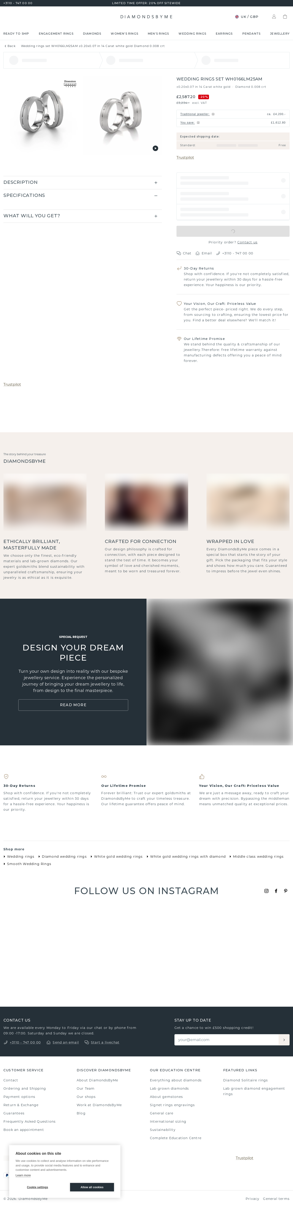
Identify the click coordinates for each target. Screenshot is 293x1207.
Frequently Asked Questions (29, 1121)
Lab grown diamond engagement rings (254, 1091)
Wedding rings (192, 33)
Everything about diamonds (176, 1080)
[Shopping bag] (285, 16)
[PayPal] (7, 1175)
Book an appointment (23, 1130)
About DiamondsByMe (97, 1080)
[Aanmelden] (284, 1039)
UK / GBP (246, 17)
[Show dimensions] (70, 84)
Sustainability (163, 1130)
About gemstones (166, 1097)
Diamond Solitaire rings (245, 1080)
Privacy (252, 1199)
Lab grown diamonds (169, 1088)
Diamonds (92, 33)
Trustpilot (185, 157)
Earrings (224, 33)
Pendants (251, 33)
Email (203, 253)
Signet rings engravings (172, 1105)
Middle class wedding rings (256, 856)
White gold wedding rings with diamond (185, 856)
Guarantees (13, 1113)
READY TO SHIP (16, 33)
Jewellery (280, 33)
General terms (276, 1199)
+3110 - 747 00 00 (18, 3)
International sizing (168, 1121)
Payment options (19, 1097)
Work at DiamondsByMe (99, 1105)
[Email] (227, 1039)
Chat (184, 253)
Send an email (66, 1042)
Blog (81, 1113)
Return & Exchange (20, 1105)
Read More (73, 705)
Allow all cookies (92, 1187)
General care (161, 1113)
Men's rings (158, 33)
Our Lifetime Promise (204, 339)
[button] (233, 180)
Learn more (23, 1175)
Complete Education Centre (175, 1138)
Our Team (86, 1088)
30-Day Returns (199, 268)
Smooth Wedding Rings (26, 864)
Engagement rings (56, 33)
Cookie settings (37, 1187)
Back (9, 46)
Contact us (247, 242)
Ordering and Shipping (24, 1088)
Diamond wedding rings (61, 856)
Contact (10, 1080)
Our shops (86, 1097)
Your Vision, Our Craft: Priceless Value (220, 304)
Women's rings (124, 33)
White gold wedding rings (116, 856)
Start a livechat (105, 1042)
